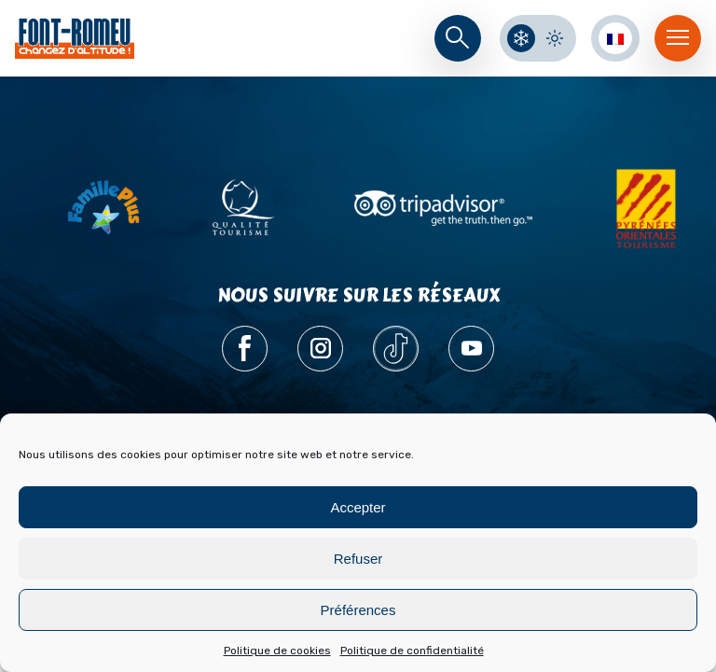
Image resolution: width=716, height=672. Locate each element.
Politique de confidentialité (412, 650)
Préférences (358, 610)
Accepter (357, 507)
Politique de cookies (277, 650)
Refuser (358, 559)
